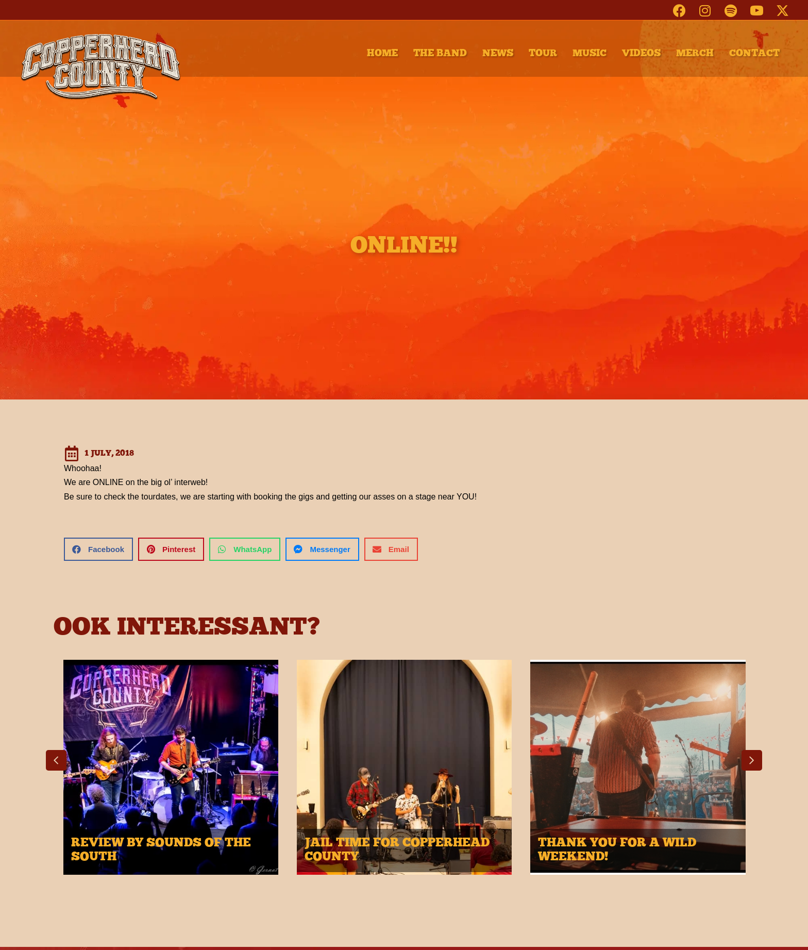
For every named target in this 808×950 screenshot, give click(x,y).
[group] (171, 772)
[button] (679, 10)
